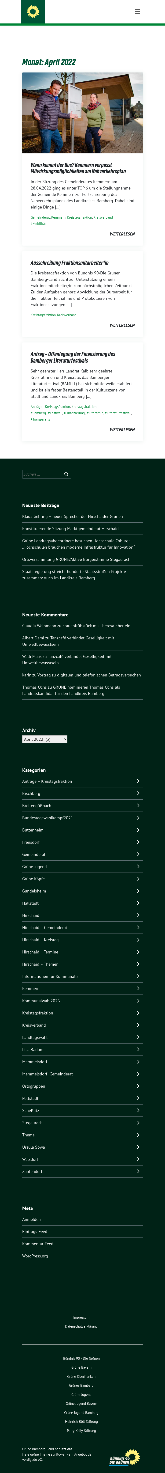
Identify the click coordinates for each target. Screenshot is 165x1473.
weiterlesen (122, 226)
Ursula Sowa (33, 1140)
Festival (55, 405)
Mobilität (39, 216)
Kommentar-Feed (37, 1236)
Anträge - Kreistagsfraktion (50, 399)
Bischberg (31, 786)
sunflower (58, 1447)
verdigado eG (32, 1452)
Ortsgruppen (33, 1079)
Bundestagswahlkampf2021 (47, 810)
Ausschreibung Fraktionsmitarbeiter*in (70, 255)
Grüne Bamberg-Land (60, 12)
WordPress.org (35, 1248)
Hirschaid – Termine (40, 944)
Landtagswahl (35, 1030)
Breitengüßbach (36, 798)
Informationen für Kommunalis (50, 969)
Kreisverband (103, 210)
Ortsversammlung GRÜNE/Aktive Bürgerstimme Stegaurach (76, 552)
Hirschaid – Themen (40, 957)
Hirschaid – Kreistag (40, 932)
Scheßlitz (30, 1103)
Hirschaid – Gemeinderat (44, 920)
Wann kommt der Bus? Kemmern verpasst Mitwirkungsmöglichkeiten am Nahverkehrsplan (78, 161)
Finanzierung (75, 405)
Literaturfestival (118, 405)
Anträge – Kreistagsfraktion (47, 774)
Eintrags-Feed (34, 1224)
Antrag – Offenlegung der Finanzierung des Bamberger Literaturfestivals (73, 350)
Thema (28, 1127)
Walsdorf (30, 1152)
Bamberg (39, 405)
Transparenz (41, 412)
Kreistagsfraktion (79, 210)
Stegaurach (32, 1115)
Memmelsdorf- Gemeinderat (47, 1066)
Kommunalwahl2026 (41, 993)
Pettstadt (30, 1091)
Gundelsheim (34, 883)
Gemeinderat (40, 210)
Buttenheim (33, 822)
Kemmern (58, 210)
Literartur (96, 405)
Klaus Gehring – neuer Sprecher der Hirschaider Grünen (72, 509)
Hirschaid (30, 908)
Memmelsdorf (34, 1054)
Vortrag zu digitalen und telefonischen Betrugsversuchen (89, 667)
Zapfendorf (32, 1164)
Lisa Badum (33, 1042)
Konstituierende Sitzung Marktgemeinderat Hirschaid (70, 521)
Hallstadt (30, 896)
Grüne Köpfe (33, 871)
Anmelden (31, 1212)
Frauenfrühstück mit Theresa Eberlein (96, 618)
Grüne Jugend (34, 859)
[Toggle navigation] (137, 33)
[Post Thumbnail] (82, 105)
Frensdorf (31, 835)
